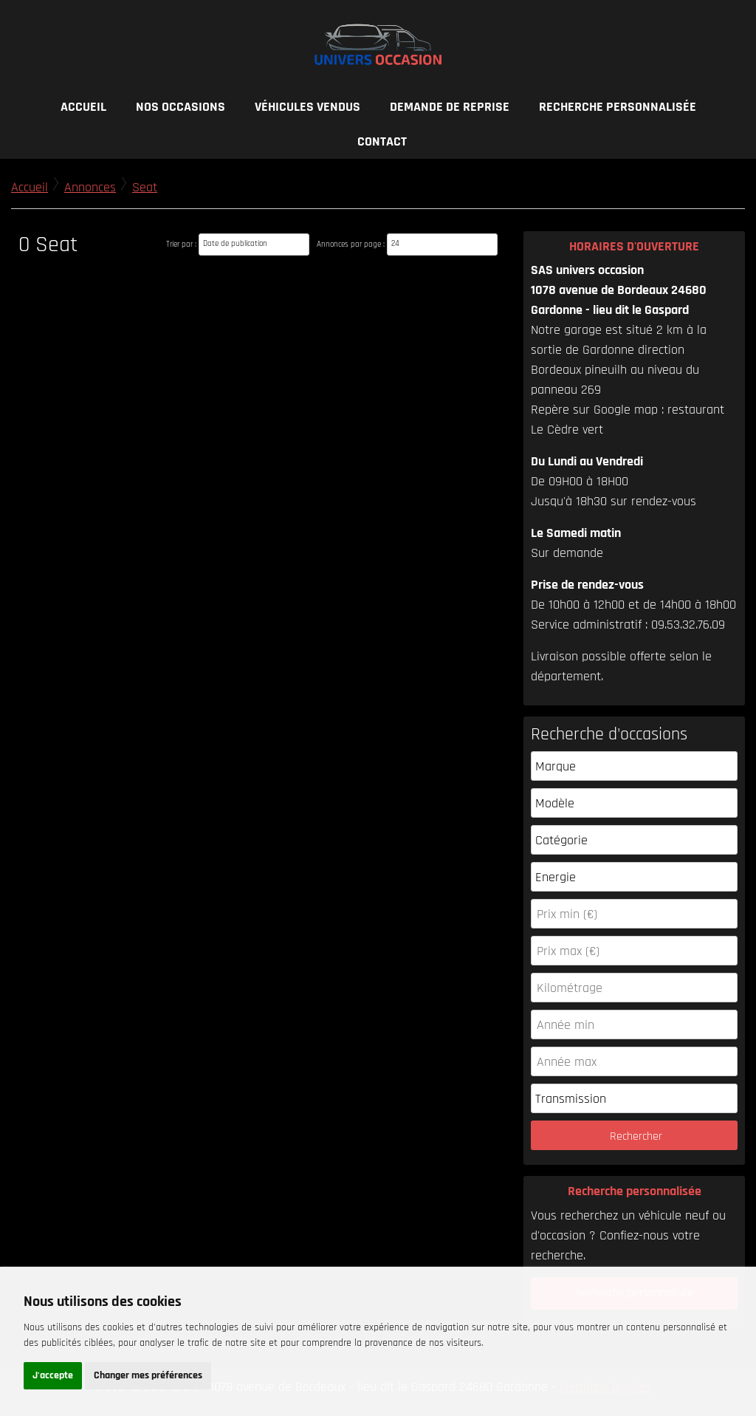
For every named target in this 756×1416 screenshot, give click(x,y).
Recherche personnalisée (617, 106)
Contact (382, 141)
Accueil (83, 106)
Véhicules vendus (307, 106)
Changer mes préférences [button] (148, 1375)
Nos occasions (180, 106)
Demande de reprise (449, 106)
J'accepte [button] (52, 1375)
